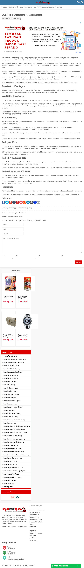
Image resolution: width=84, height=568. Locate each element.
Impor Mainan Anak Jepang (12, 413)
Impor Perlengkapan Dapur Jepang (14, 439)
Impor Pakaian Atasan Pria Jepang (14, 420)
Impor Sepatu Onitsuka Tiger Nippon (15, 471)
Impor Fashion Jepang (10, 391)
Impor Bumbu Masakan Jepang (13, 372)
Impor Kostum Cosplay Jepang (13, 407)
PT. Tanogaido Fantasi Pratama (18, 526)
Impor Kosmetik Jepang (11, 404)
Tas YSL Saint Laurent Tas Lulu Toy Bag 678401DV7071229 (8, 336)
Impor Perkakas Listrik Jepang (13, 436)
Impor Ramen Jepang (10, 461)
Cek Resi (32, 538)
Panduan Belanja (34, 517)
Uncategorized (8, 487)
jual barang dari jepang (8, 208)
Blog (18, 7)
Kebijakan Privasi (34, 514)
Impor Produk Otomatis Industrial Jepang (16, 455)
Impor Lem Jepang (9, 410)
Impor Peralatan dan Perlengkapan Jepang (17, 426)
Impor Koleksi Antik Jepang (12, 401)
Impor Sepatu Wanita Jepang (12, 477)
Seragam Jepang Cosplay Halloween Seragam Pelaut (8, 298)
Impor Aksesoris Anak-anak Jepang (15, 359)
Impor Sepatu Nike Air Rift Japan (14, 467)
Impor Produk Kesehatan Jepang (14, 452)
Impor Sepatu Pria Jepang (11, 474)
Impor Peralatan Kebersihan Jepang (14, 429)
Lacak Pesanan (34, 540)
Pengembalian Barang (36, 519)
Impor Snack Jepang (10, 480)
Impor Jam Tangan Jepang (12, 394)
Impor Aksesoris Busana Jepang (14, 362)
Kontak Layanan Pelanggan (37, 510)
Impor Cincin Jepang (10, 381)
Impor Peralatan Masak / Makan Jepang (16, 432)
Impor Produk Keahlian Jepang (13, 448)
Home (14, 7)
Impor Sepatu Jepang (10, 464)
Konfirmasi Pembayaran (36, 533)
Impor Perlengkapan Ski (11, 445)
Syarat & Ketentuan (35, 512)
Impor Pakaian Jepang (10, 423)
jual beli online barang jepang (23, 208)
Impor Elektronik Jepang (11, 388)
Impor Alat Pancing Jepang (12, 365)
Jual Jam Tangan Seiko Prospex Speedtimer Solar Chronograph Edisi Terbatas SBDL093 (23, 336)
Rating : (4, 256)
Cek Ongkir (33, 535)
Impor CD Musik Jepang (11, 378)
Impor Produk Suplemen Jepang (13, 458)
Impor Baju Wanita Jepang (12, 369)
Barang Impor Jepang (26, 7)
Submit (78, 262)
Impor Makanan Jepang (11, 416)
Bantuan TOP (33, 524)
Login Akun (33, 531)
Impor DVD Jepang (9, 385)
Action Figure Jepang (10, 356)
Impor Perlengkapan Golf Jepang (14, 442)
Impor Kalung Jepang (10, 397)
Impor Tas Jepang (9, 483)
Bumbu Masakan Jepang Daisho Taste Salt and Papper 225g (22, 298)
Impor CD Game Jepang (11, 375)
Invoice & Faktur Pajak (36, 522)
